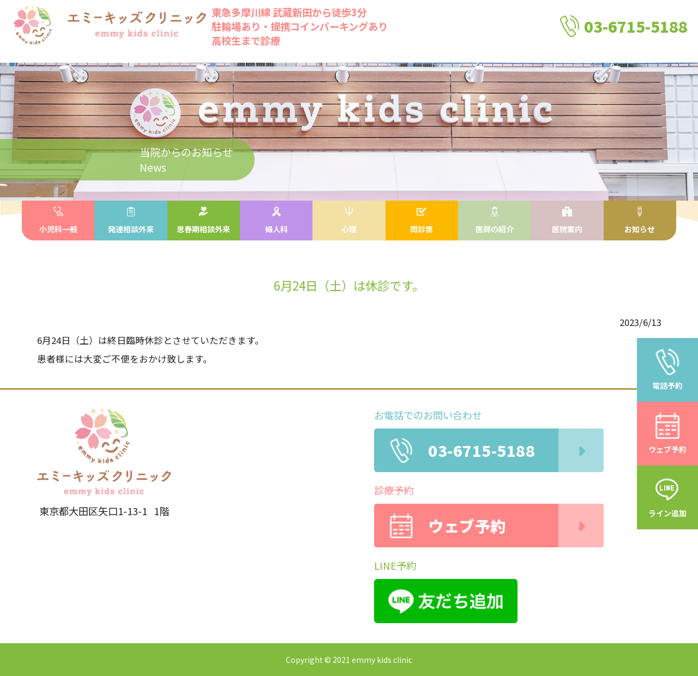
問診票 (421, 220)
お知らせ (639, 220)
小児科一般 (58, 220)
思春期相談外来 (203, 220)
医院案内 (567, 220)
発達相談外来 (131, 220)
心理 (349, 220)
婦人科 (276, 220)
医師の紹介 (495, 220)
